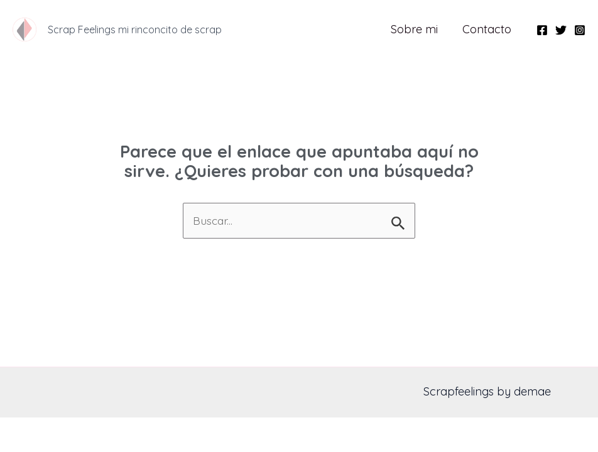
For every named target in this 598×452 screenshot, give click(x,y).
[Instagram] (579, 30)
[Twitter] (561, 30)
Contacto (488, 29)
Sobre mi (417, 29)
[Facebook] (542, 30)
